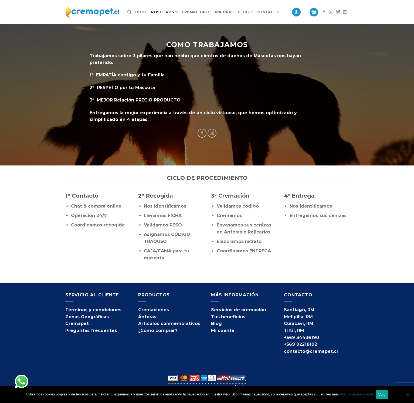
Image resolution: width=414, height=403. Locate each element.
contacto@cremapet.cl (311, 351)
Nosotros (164, 12)
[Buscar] (129, 12)
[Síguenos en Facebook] (324, 12)
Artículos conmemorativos (169, 323)
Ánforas (224, 12)
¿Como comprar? (157, 330)
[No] (407, 396)
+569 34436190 (301, 337)
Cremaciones (196, 12)
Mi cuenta (222, 330)
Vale (381, 394)
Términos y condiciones (93, 309)
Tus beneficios (228, 316)
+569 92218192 (300, 344)
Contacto (268, 12)
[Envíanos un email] (345, 12)
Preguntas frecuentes (91, 330)
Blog (245, 12)
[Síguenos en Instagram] (331, 12)
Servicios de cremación (238, 309)
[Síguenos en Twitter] (338, 12)
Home (141, 12)
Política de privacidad (356, 394)
